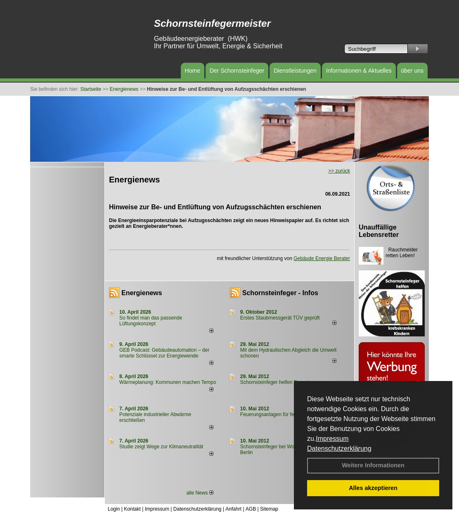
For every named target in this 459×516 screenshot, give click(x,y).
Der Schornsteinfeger (237, 70)
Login (114, 509)
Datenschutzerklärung (339, 448)
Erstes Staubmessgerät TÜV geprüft (280, 318)
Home (192, 70)
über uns (412, 70)
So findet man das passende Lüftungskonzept (150, 321)
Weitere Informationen (373, 465)
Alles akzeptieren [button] (373, 488)
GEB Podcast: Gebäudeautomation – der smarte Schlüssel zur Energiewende (164, 353)
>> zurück (339, 171)
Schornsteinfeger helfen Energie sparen (283, 382)
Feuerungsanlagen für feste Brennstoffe (283, 414)
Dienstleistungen (295, 70)
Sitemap (269, 509)
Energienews (141, 292)
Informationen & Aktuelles (359, 70)
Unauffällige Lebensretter (379, 231)
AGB (251, 509)
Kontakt (132, 509)
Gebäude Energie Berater (321, 258)
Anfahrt (233, 509)
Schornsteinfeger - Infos (280, 292)
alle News (199, 493)
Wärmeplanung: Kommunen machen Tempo (167, 382)
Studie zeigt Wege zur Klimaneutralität (161, 447)
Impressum (332, 438)
